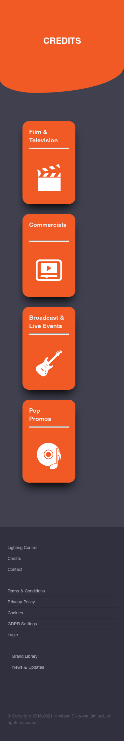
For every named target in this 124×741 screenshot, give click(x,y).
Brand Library (25, 657)
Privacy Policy (21, 601)
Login (13, 634)
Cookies (15, 612)
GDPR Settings (22, 623)
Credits (14, 558)
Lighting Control (22, 549)
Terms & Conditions (26, 592)
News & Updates (28, 667)
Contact (15, 569)
